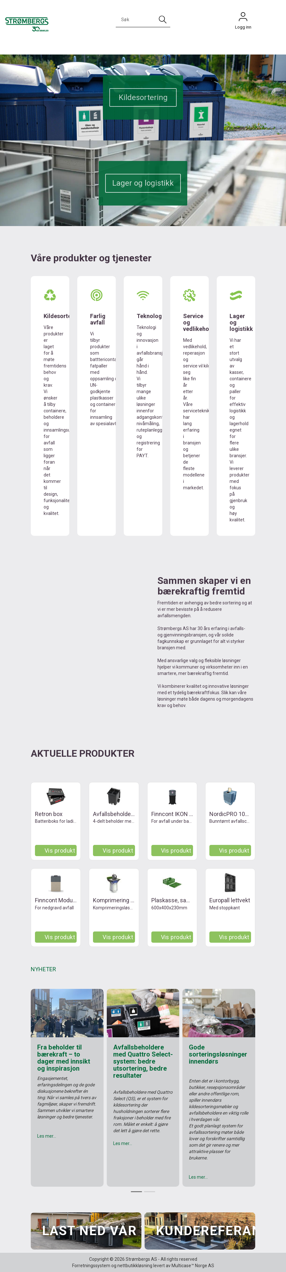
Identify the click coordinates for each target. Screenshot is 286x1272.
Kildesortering (143, 97)
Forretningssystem (91, 1265)
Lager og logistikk (143, 183)
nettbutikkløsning (134, 1265)
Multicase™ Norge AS (193, 1265)
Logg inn (243, 18)
